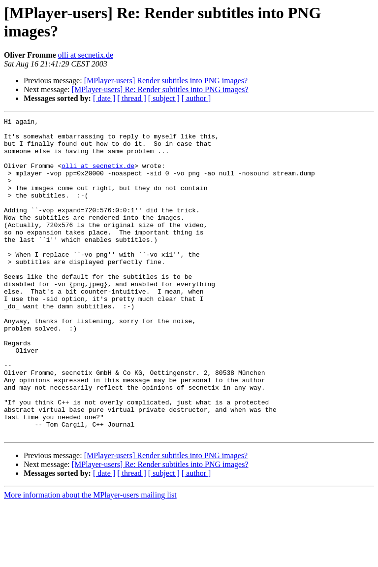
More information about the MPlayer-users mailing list (90, 558)
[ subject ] (164, 98)
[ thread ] (131, 98)
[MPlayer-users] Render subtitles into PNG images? (166, 80)
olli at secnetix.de (85, 55)
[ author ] (196, 98)
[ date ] (104, 98)
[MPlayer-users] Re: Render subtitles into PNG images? (160, 89)
